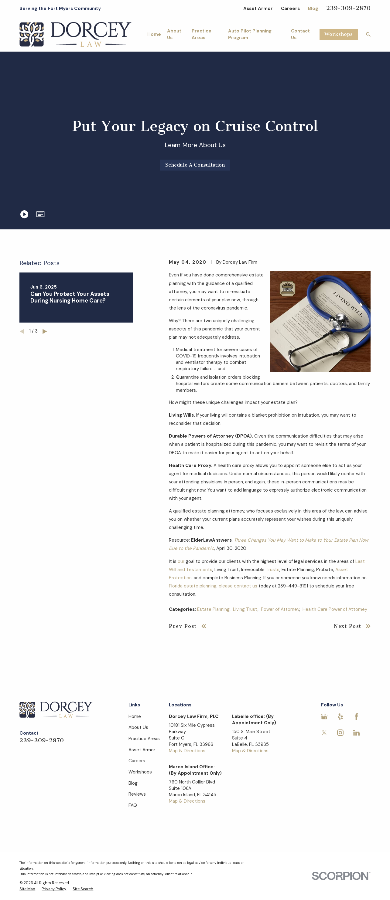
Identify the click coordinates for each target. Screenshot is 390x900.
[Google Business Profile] (324, 716)
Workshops (338, 34)
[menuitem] (27, 889)
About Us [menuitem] (174, 34)
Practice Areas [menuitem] (201, 34)
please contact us (238, 586)
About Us (138, 727)
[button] (40, 214)
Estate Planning (213, 609)
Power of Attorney (280, 609)
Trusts (272, 570)
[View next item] (44, 331)
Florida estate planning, (193, 586)
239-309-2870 (348, 8)
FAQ (132, 805)
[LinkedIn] (356, 732)
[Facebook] (356, 716)
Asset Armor (258, 8)
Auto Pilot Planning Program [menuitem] (250, 34)
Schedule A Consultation (195, 165)
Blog (313, 8)
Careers (290, 8)
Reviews (137, 794)
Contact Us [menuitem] (300, 34)
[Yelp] (340, 716)
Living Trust (245, 609)
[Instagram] (340, 732)
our (181, 561)
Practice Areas (144, 739)
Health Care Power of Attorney (335, 609)
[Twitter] (324, 732)
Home (134, 716)
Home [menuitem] (154, 34)
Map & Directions (187, 751)
